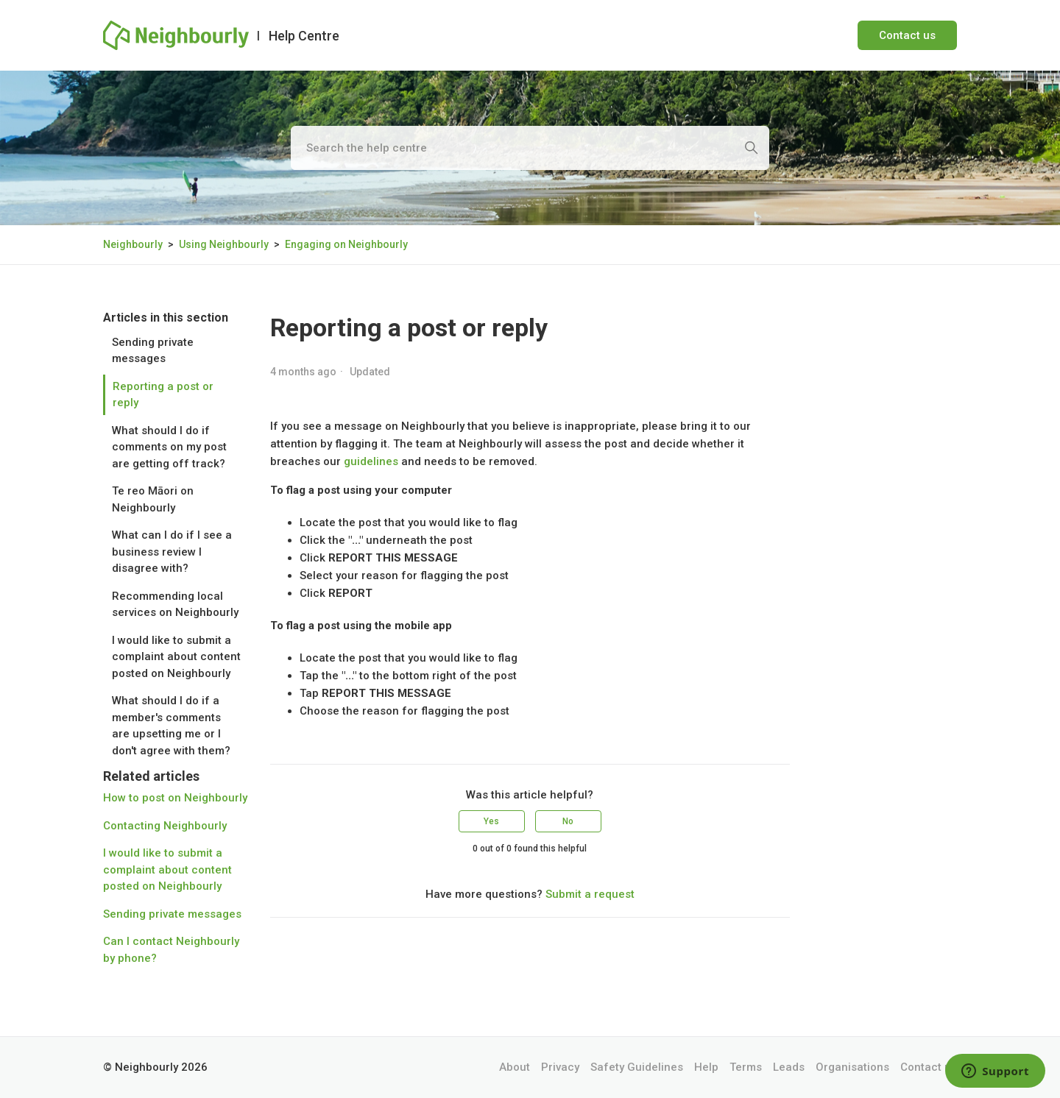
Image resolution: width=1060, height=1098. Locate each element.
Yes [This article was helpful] (491, 821)
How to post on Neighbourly (175, 797)
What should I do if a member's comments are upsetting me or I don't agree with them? (171, 725)
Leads (789, 1067)
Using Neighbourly (224, 244)
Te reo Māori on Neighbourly (153, 499)
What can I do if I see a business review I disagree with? (172, 551)
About (514, 1067)
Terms (745, 1067)
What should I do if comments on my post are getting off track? (169, 447)
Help (706, 1067)
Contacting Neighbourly (165, 825)
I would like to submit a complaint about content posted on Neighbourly (176, 657)
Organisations (852, 1067)
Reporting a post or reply (163, 395)
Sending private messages (153, 351)
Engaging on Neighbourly (346, 244)
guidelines (371, 461)
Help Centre (304, 35)
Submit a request (590, 894)
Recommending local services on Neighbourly (175, 604)
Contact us (907, 35)
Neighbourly (133, 244)
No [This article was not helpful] (567, 821)
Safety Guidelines (636, 1067)
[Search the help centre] (530, 148)
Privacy (560, 1067)
